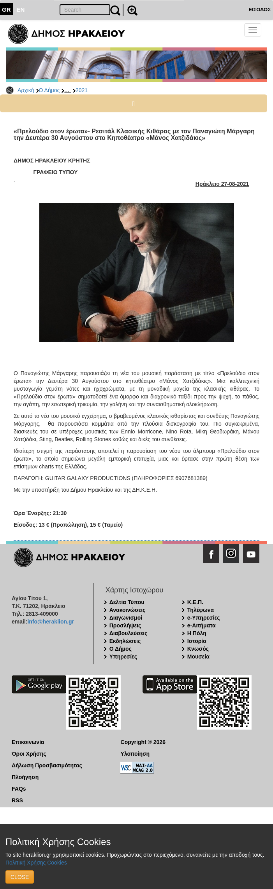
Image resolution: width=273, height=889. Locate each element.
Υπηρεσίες (123, 656)
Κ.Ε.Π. (195, 602)
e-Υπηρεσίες (203, 618)
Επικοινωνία (28, 742)
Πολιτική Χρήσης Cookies (36, 862)
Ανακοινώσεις (127, 610)
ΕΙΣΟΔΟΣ (259, 9)
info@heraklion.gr (50, 621)
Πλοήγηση (25, 777)
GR (6, 9)
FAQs (19, 789)
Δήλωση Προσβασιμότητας (47, 765)
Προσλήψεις (125, 625)
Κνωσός (198, 649)
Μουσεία (198, 656)
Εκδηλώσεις (125, 641)
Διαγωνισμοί (125, 618)
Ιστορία (196, 641)
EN (21, 9)
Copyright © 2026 (143, 742)
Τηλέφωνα (200, 610)
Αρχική (26, 90)
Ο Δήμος (49, 90)
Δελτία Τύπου (126, 602)
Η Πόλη (196, 633)
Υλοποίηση (135, 754)
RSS (17, 800)
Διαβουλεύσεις (128, 633)
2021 (82, 90)
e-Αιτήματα (201, 625)
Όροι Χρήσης (29, 754)
